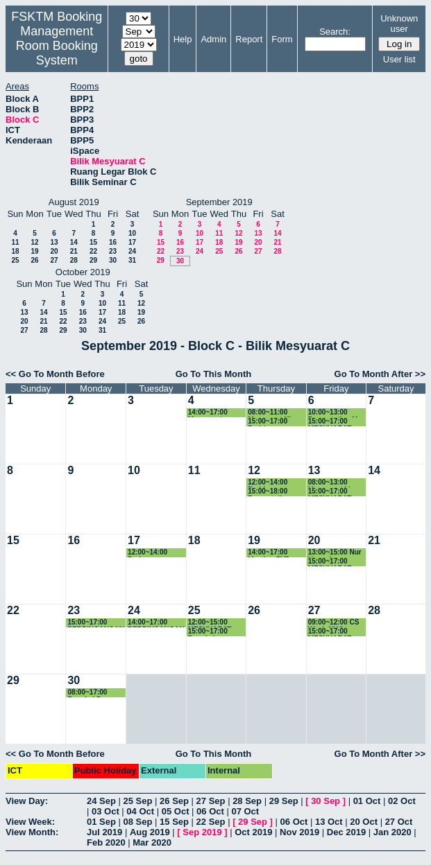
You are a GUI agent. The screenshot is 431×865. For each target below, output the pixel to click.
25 (15, 260)
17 (132, 242)
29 (93, 260)
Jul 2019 (104, 832)
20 (54, 251)
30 (113, 260)
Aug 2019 (150, 832)
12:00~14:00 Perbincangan (271, 482)
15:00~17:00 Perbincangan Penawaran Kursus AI (271, 421)
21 (74, 251)
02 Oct (402, 801)
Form (281, 39)
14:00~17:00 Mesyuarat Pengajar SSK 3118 (211, 412)
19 (34, 251)
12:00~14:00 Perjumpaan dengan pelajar (152, 552)
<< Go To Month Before (55, 374)
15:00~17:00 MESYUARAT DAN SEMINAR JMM (332, 421)
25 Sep (138, 801)
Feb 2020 (106, 842)
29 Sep (283, 801)
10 (132, 233)
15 (93, 242)
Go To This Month (214, 374)
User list (399, 59)
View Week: (30, 821)
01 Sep (101, 821)
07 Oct (245, 811)
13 (54, 242)
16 (113, 242)
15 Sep (174, 821)
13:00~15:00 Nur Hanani (335, 552)
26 (34, 260)
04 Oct (140, 811)
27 (54, 260)
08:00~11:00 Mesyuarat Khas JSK (274, 412)
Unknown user (399, 23)
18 (15, 251)
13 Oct (329, 821)
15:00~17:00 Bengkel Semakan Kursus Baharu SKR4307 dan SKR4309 (216, 631)
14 (74, 242)
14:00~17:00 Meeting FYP (268, 552)
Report (248, 39)
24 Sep (101, 801)
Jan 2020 (392, 832)
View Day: (27, 801)
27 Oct (399, 821)
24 (132, 251)
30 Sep (325, 801)
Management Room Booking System (57, 45)
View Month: (32, 832)
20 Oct (364, 821)
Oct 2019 (253, 832)
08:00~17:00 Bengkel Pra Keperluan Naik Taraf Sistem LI (92, 692)
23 (113, 251)
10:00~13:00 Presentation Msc (337, 412)
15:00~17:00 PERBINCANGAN (95, 622)
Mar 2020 (152, 842)
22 (93, 251)
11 (15, 242)
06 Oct (210, 811)
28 (74, 260)
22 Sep (211, 821)
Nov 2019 (299, 832)
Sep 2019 (202, 832)
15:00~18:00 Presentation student (269, 491)
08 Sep (138, 821)
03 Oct (105, 811)
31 (132, 260)
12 (34, 242)
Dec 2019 (346, 832)
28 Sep (247, 801)
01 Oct (367, 801)
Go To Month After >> (380, 374)
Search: (334, 31)
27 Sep (211, 801)
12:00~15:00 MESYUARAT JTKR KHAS (210, 622)
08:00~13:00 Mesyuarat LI (329, 482)
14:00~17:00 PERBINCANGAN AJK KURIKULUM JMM (156, 622)
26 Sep (174, 801)
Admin (213, 39)
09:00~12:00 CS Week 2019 (334, 622)
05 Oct (175, 811)
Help (183, 39)
